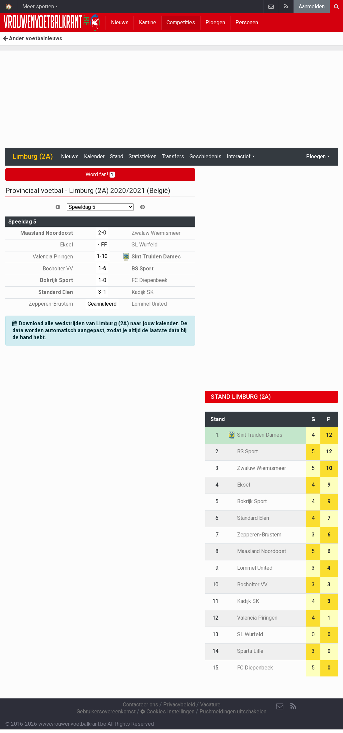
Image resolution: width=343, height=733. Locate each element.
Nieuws (120, 22)
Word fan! (100, 174)
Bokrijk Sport (61, 280)
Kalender (94, 156)
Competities (181, 22)
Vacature (210, 704)
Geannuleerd (102, 304)
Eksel (71, 244)
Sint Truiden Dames (151, 256)
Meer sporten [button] (38, 6)
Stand (116, 156)
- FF (102, 244)
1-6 (102, 268)
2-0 (102, 232)
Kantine (147, 22)
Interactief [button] (239, 156)
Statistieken (143, 156)
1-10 (102, 256)
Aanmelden (312, 6)
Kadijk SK (138, 292)
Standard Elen (60, 292)
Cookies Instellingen (167, 711)
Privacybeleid (179, 704)
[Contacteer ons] (279, 706)
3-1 (102, 292)
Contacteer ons (140, 704)
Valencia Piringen (58, 256)
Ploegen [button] (316, 156)
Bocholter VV (63, 268)
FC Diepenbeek (145, 280)
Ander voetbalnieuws (32, 38)
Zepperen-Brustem (56, 304)
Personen (246, 22)
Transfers (173, 156)
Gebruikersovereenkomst (106, 711)
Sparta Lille (245, 651)
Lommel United (144, 304)
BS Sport (138, 268)
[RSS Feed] (293, 706)
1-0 (102, 280)
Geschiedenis (205, 156)
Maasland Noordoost (51, 233)
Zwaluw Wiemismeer (151, 233)
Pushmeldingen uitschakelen (232, 711)
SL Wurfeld (140, 244)
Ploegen (215, 22)
